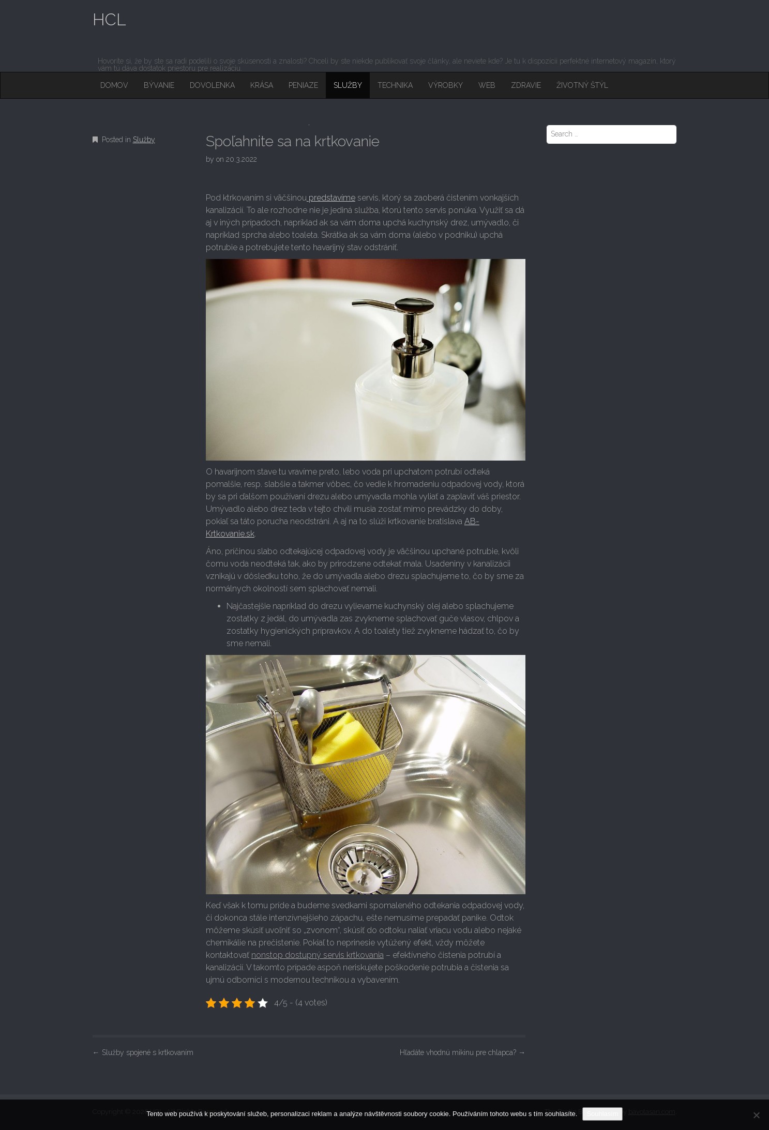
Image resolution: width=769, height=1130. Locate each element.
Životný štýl (582, 85)
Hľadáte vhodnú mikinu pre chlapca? (462, 1052)
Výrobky (445, 85)
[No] (756, 1115)
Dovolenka (212, 85)
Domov (114, 85)
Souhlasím (602, 1114)
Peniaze (303, 85)
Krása (261, 85)
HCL (109, 19)
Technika (395, 85)
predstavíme (331, 198)
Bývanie (159, 85)
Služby (348, 85)
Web (486, 85)
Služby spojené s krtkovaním (143, 1052)
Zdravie (526, 85)
